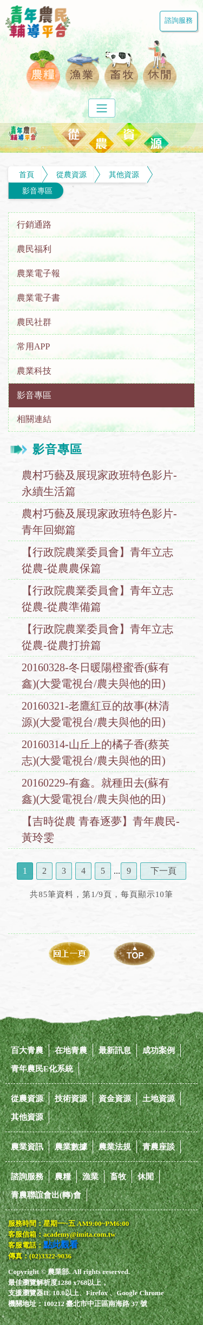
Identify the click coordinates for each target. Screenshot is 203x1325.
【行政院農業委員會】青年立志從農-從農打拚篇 (97, 637)
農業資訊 (27, 1146)
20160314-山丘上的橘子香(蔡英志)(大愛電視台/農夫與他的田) (95, 752)
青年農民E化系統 (42, 1068)
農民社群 (34, 322)
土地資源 (158, 1098)
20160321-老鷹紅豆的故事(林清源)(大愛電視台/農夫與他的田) (95, 714)
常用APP (33, 346)
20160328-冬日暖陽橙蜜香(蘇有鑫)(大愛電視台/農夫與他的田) (95, 675)
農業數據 (71, 1146)
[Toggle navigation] (101, 108)
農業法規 (115, 1146)
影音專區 (37, 190)
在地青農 (71, 1050)
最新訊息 (115, 1050)
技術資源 (71, 1098)
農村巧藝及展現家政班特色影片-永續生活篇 (99, 483)
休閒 (145, 1176)
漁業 (90, 1176)
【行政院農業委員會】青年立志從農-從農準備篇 (97, 598)
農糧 (63, 1176)
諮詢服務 (179, 20)
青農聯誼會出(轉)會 (46, 1195)
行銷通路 (34, 224)
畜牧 (118, 1176)
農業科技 (34, 370)
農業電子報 (38, 273)
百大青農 (27, 1050)
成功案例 (158, 1050)
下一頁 (163, 870)
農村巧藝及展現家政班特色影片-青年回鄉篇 (99, 522)
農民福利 (34, 249)
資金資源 (115, 1098)
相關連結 (34, 419)
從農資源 (71, 174)
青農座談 (158, 1146)
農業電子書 (38, 297)
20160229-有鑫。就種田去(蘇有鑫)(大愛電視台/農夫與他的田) (95, 791)
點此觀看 (60, 1244)
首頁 (26, 174)
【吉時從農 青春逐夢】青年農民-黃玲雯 (101, 829)
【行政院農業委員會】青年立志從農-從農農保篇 (97, 560)
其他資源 (124, 174)
